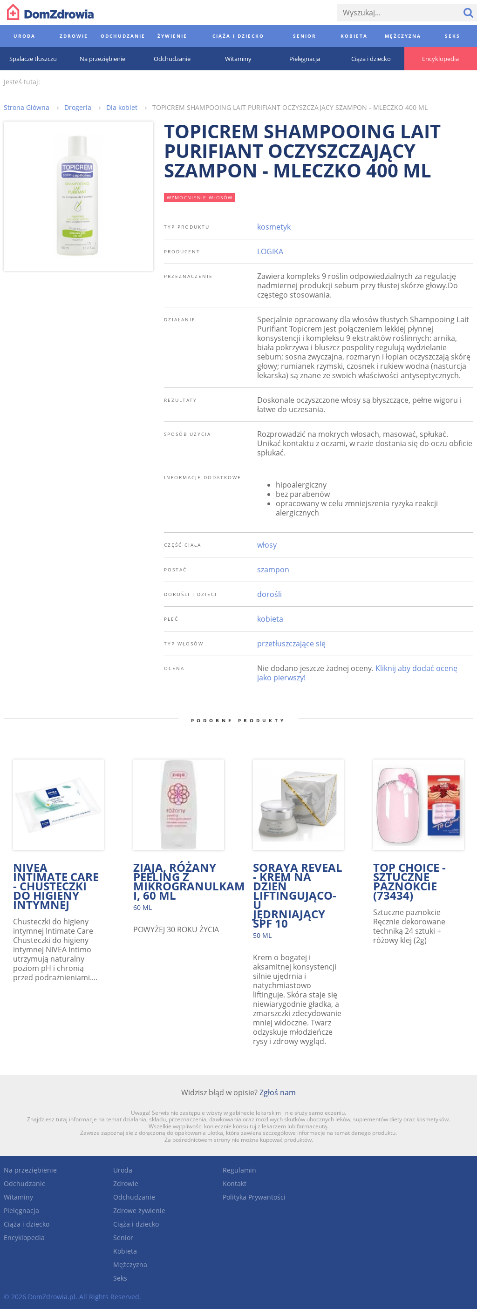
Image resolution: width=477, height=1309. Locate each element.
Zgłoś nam (277, 1092)
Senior (123, 1237)
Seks (120, 1278)
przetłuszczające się (291, 643)
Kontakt (234, 1183)
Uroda (122, 1170)
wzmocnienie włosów (200, 197)
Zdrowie (125, 1183)
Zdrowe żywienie (139, 1210)
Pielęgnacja (21, 1210)
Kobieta (125, 1251)
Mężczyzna (130, 1264)
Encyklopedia (24, 1237)
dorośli (269, 594)
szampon (273, 569)
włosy (267, 545)
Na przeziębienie (30, 1170)
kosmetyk (274, 227)
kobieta (270, 619)
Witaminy (18, 1197)
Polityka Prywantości (254, 1197)
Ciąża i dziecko (26, 1224)
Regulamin (239, 1170)
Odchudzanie (25, 1183)
